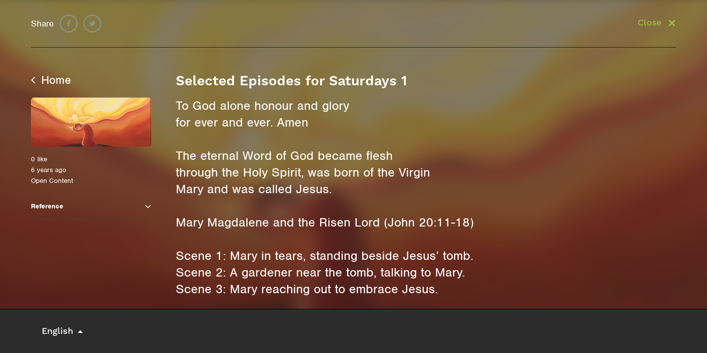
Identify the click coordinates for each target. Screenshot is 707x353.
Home (51, 80)
